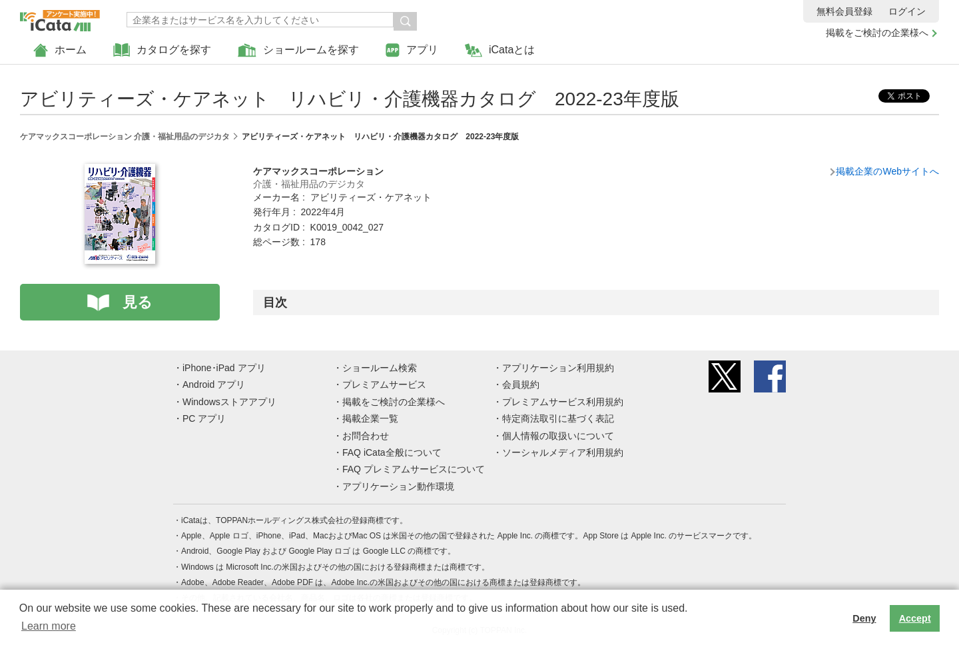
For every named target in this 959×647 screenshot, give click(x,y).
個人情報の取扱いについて (558, 435)
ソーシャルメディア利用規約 (562, 452)
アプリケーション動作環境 (398, 486)
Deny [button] (864, 618)
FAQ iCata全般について (392, 452)
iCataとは (500, 50)
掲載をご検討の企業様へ (877, 32)
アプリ (412, 50)
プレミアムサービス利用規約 (562, 401)
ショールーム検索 (379, 367)
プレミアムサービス (384, 384)
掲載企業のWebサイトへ (887, 171)
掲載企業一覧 (370, 418)
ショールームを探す (298, 50)
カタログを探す (162, 50)
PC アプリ (204, 418)
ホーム (60, 50)
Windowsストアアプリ (229, 401)
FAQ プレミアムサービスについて (413, 469)
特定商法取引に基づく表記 (558, 418)
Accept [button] (915, 618)
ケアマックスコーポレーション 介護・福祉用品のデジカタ (125, 136)
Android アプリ (213, 384)
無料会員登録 (844, 11)
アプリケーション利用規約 (558, 367)
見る (138, 302)
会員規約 (520, 384)
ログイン (907, 11)
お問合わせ (365, 435)
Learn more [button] (48, 626)
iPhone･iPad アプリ (224, 367)
